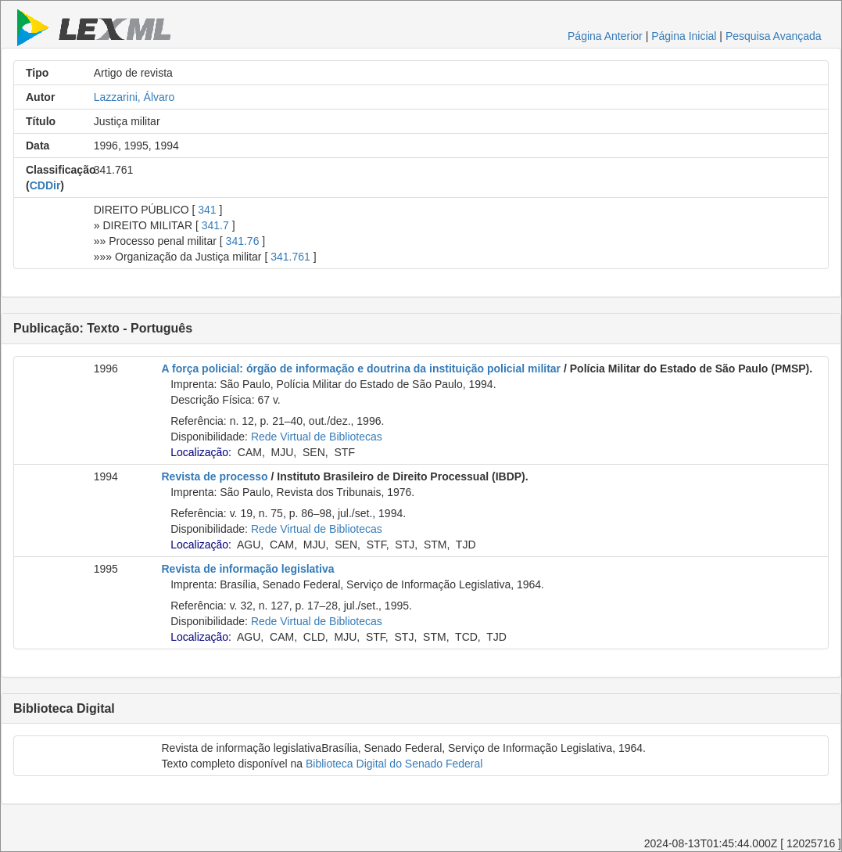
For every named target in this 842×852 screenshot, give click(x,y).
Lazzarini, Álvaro (134, 97)
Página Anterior (605, 36)
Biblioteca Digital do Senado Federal (394, 763)
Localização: (200, 452)
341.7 (215, 225)
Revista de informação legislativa (248, 569)
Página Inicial (683, 36)
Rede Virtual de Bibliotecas (316, 436)
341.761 (290, 256)
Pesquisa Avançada (774, 36)
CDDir (45, 185)
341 (207, 209)
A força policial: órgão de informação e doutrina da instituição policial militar (361, 368)
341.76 (243, 241)
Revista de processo (215, 476)
